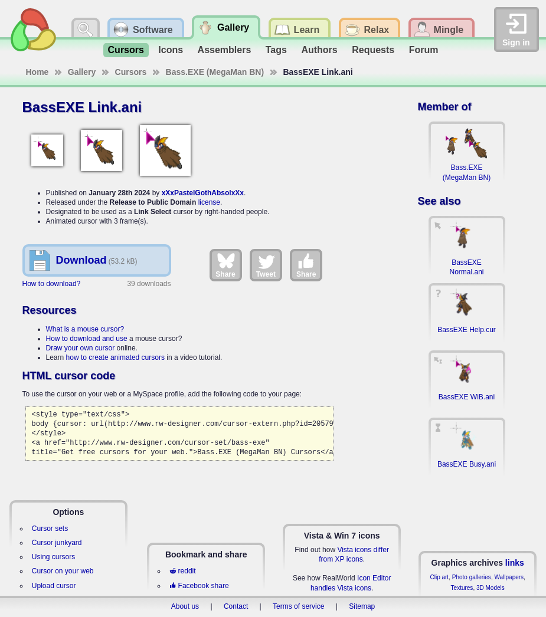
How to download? (51, 284)
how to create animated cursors (115, 357)
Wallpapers (509, 577)
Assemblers (224, 50)
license (209, 202)
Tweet (266, 264)
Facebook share (198, 586)
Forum (424, 50)
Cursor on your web (63, 571)
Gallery (82, 72)
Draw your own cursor (80, 348)
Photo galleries (471, 577)
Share (225, 264)
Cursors (126, 50)
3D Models (490, 588)
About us (185, 606)
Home (37, 72)
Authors (319, 50)
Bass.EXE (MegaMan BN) (215, 72)
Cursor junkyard (57, 543)
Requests (373, 50)
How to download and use (86, 338)
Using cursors (53, 557)
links (514, 562)
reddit (182, 571)
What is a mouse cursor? (85, 329)
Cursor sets (50, 528)
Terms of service (298, 606)
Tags (276, 50)
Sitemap (362, 606)
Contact (236, 606)
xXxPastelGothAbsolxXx (203, 193)
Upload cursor (54, 586)
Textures (462, 588)
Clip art (439, 577)
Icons (170, 50)
